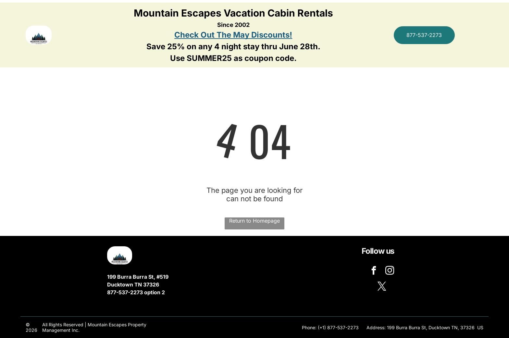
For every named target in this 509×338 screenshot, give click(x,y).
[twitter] (382, 287)
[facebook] (374, 271)
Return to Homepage (254, 220)
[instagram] (390, 271)
